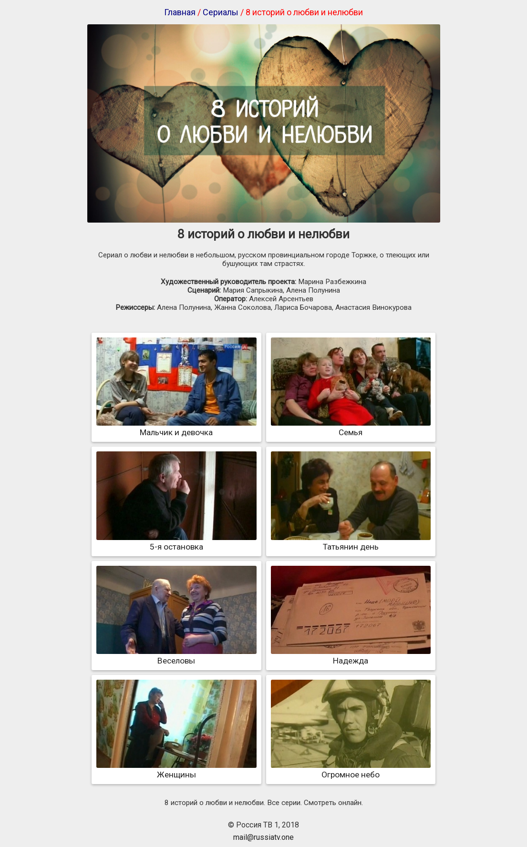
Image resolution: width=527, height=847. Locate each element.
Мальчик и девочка (176, 427)
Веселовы (176, 655)
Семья (351, 427)
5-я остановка (176, 541)
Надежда (351, 655)
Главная (180, 12)
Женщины (176, 769)
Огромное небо (351, 769)
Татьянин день (351, 541)
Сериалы (220, 12)
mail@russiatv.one (263, 837)
